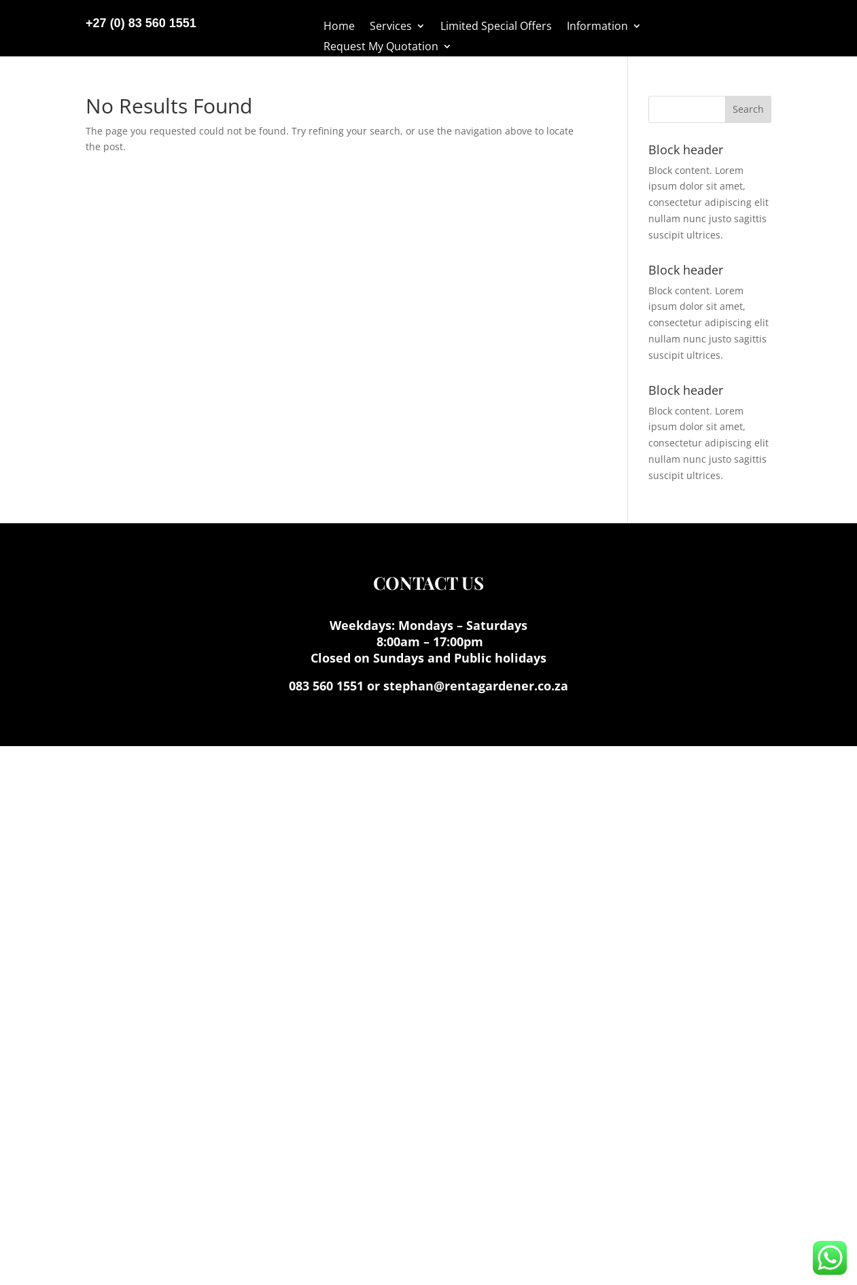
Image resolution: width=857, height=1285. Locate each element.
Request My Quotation (380, 47)
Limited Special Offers (496, 27)
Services (391, 27)
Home (339, 27)
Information (597, 27)
